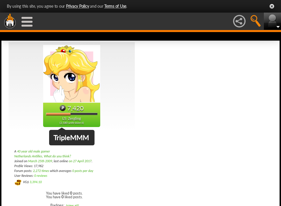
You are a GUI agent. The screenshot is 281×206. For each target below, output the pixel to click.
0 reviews (40, 176)
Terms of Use (115, 6)
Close (272, 6)
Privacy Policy (77, 6)
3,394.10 (35, 182)
